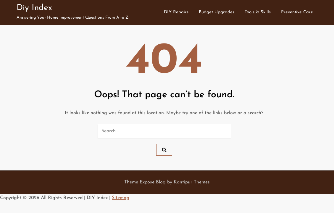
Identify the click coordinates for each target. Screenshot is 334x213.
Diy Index (34, 8)
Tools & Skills (258, 12)
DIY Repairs (176, 12)
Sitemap (120, 198)
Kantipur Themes (192, 182)
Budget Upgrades (216, 12)
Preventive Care (297, 12)
